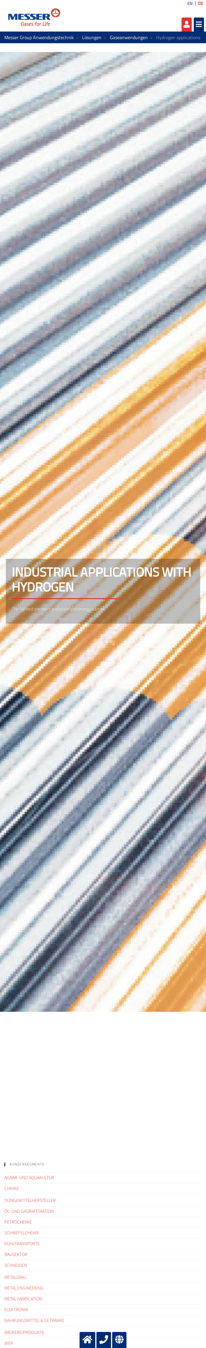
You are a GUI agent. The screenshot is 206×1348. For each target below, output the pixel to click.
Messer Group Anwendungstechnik (39, 37)
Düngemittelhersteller (30, 1200)
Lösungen (91, 37)
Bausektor (15, 1254)
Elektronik (16, 1310)
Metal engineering (24, 1288)
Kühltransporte (22, 1244)
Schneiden (15, 1265)
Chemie (11, 1188)
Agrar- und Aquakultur (29, 1177)
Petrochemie (18, 1222)
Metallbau (15, 1277)
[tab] (103, 1164)
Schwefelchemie (21, 1233)
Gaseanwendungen (129, 37)
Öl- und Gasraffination (29, 1211)
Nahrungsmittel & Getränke (34, 1320)
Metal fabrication (23, 1299)
